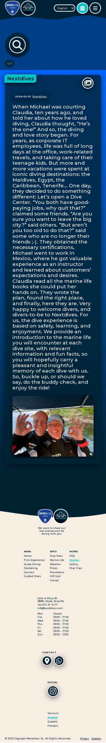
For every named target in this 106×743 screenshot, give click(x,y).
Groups (54, 580)
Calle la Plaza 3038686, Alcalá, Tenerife (50, 600)
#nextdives (39, 96)
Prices (54, 568)
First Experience (34, 560)
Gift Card (55, 576)
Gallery (73, 564)
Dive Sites (56, 556)
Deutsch (53, 713)
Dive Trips (75, 568)
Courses (29, 572)
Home (28, 556)
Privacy (84, 739)
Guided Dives (32, 576)
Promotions (57, 572)
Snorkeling (31, 568)
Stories (74, 560)
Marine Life (57, 560)
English (53, 717)
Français (53, 726)
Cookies (96, 739)
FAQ (72, 556)
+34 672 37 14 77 (47, 604)
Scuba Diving (32, 564)
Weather (55, 564)
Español (52, 722)
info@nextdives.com (50, 608)
